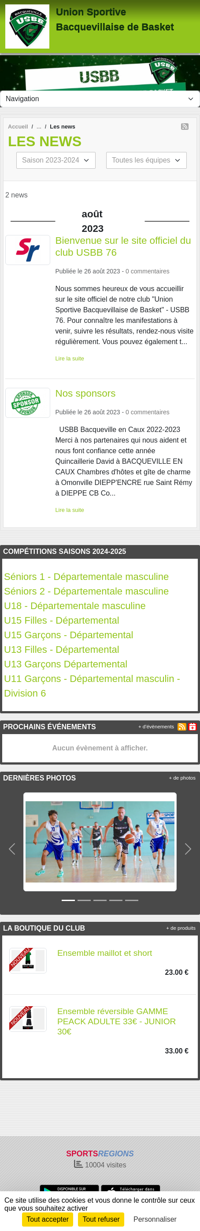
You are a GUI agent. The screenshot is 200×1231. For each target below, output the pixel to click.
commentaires (150, 271)
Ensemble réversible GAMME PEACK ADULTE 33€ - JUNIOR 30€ (116, 1021)
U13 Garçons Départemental (65, 664)
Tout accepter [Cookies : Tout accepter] (47, 1219)
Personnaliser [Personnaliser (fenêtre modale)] (155, 1219)
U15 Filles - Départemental (63, 620)
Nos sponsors (86, 393)
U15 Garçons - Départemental (68, 634)
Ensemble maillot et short (104, 953)
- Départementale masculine (84, 605)
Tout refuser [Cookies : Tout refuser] (100, 1219)
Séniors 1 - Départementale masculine (86, 576)
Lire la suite (70, 358)
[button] (12, 849)
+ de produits (181, 928)
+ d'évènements (156, 726)
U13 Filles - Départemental (61, 649)
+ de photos (182, 777)
